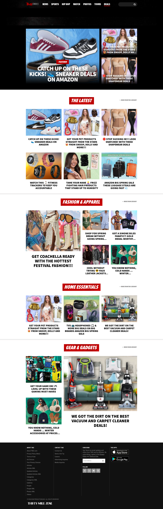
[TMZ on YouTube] (94, 471)
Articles (29, 465)
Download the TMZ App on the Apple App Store (120, 452)
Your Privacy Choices (33, 462)
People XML (31, 488)
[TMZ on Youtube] (34, 3)
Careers (57, 456)
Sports (46, 21)
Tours (114, 21)
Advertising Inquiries (61, 459)
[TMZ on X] (30, 4)
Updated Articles (32, 471)
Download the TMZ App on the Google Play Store (120, 459)
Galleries (29, 483)
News (31, 21)
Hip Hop (63, 21)
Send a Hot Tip (59, 454)
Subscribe (103, 461)
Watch (80, 21)
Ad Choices (30, 459)
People (29, 486)
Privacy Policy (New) (33, 454)
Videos (29, 494)
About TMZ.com (32, 451)
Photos (97, 21)
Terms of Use (31, 456)
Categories (30, 477)
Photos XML (31, 491)
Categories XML (32, 480)
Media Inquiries (60, 462)
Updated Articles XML (34, 474)
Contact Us (58, 451)
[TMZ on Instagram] (38, 4)
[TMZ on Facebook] (27, 4)
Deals (128, 21)
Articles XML (31, 468)
